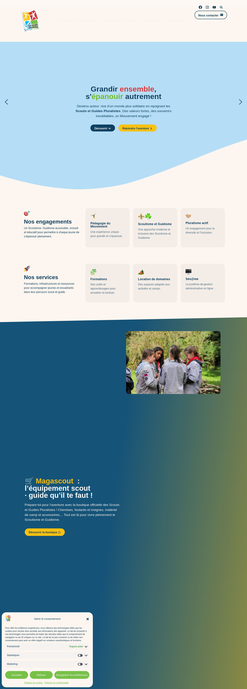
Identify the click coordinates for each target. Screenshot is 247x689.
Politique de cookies (33, 683)
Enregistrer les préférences (71, 674)
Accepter (16, 674)
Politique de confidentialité (57, 683)
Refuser (41, 674)
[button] (87, 619)
